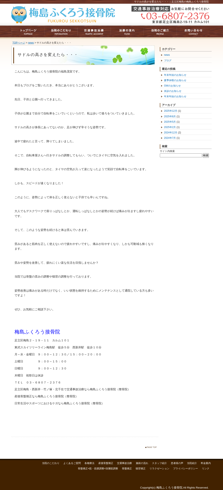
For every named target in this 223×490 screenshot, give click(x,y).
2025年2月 (170, 127)
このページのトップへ (151, 448)
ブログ (167, 60)
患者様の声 (177, 463)
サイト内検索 (167, 151)
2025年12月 (170, 110)
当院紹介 (192, 463)
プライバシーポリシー (185, 468)
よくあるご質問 (72, 463)
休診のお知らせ (172, 91)
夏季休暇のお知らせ (175, 80)
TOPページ (18, 42)
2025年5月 (170, 121)
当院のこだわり (50, 463)
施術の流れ (142, 463)
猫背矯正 (141, 468)
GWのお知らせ (172, 85)
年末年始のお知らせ (175, 75)
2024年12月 (170, 132)
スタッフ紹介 (159, 463)
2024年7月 (170, 137)
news (31, 42)
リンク (205, 468)
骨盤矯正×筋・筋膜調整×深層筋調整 (98, 468)
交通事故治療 (124, 463)
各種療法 (89, 463)
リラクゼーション (159, 468)
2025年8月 (170, 116)
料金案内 (206, 463)
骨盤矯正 (127, 468)
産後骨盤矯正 (105, 463)
